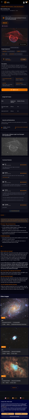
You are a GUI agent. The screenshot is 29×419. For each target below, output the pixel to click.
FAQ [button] (2, 246)
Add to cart (14, 89)
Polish (22, 398)
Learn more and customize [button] (14, 416)
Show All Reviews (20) (14, 210)
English (7, 398)
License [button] (3, 215)
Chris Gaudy (8, 59)
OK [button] (21, 413)
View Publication (6, 177)
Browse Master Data (7, 6)
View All (14, 387)
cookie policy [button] (4, 406)
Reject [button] (8, 413)
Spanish (14, 398)
